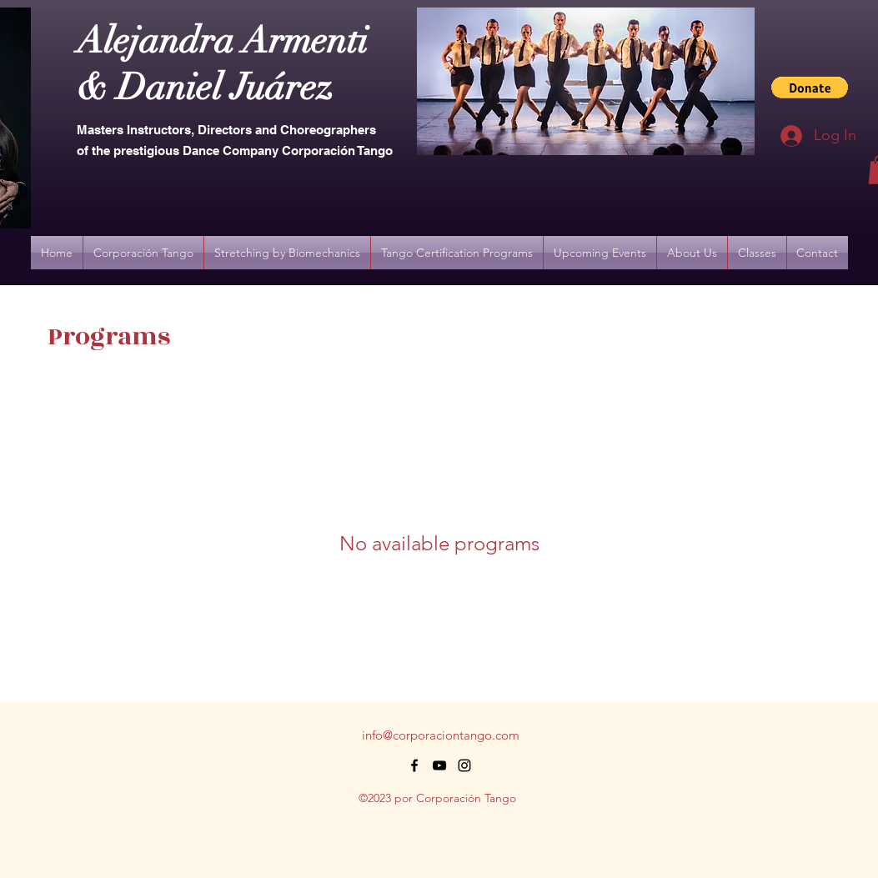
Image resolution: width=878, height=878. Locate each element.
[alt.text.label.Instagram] (464, 765)
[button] (809, 87)
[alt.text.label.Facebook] (414, 765)
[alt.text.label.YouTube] (439, 765)
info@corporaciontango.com (440, 735)
